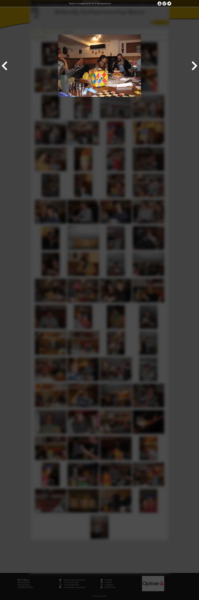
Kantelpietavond (104, 3)
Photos (72, 3)
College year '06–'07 (86, 3)
